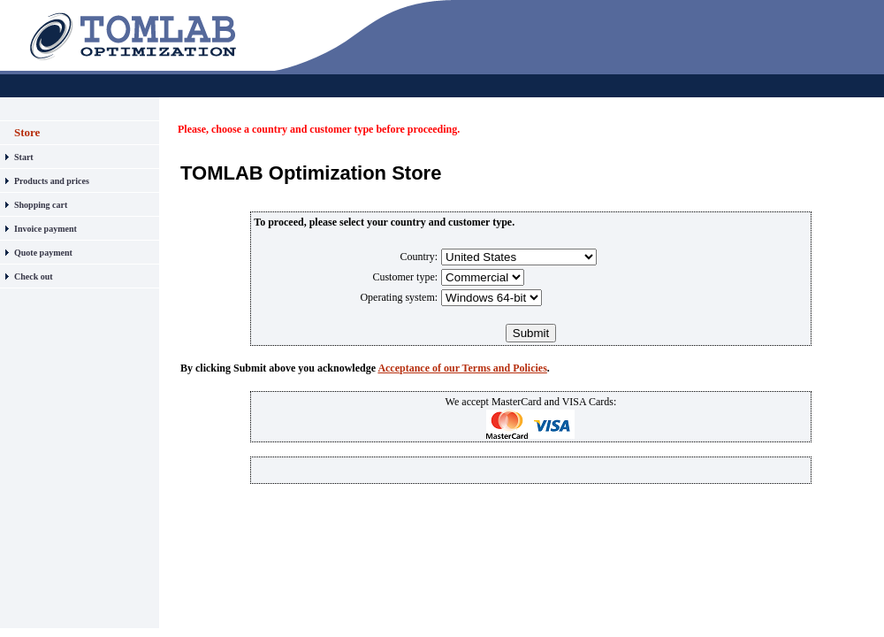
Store (27, 132)
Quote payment (43, 252)
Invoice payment (45, 229)
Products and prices (51, 181)
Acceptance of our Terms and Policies (461, 368)
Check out (33, 276)
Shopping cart (40, 205)
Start (24, 157)
